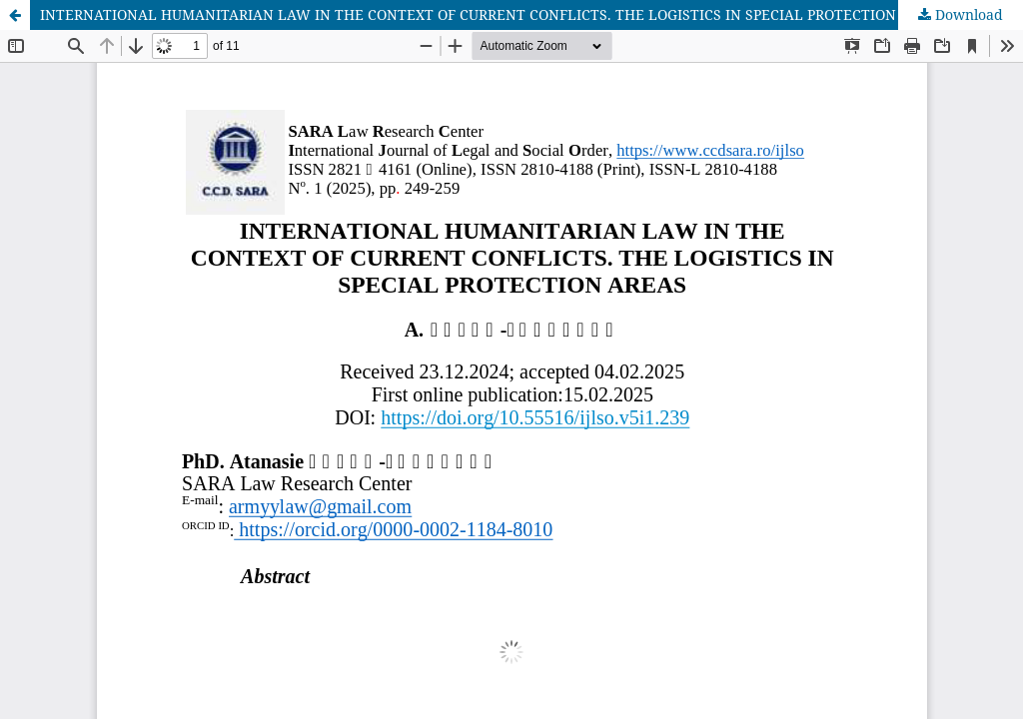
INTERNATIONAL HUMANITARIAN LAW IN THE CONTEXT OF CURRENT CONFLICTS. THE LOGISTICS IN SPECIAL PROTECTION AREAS (493, 14)
